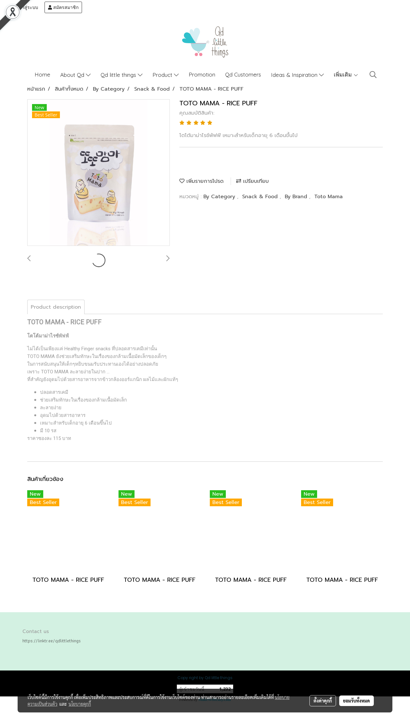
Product (165, 74)
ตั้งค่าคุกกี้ (323, 700)
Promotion (202, 74)
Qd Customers (243, 74)
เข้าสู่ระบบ (24, 7)
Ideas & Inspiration (297, 74)
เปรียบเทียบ (252, 181)
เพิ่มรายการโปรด (201, 181)
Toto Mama (328, 196)
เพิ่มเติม (346, 74)
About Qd (75, 74)
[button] (373, 75)
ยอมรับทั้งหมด (356, 700)
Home (42, 74)
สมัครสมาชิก (63, 7)
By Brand (297, 196)
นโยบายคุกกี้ (80, 704)
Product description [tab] (56, 307)
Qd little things (122, 74)
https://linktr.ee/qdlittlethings (51, 640)
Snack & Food (261, 196)
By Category (220, 196)
